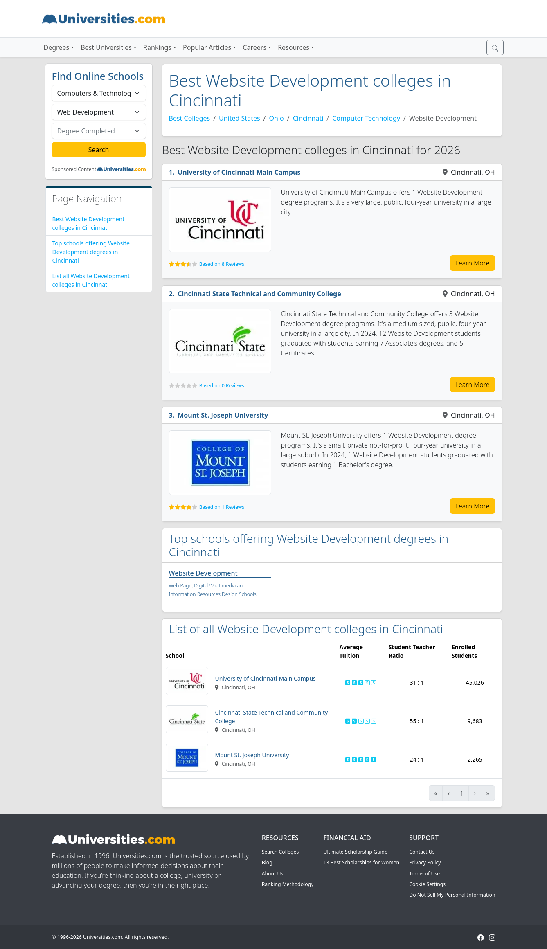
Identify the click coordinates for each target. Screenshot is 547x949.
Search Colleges (280, 851)
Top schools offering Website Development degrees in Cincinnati (91, 251)
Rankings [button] (157, 47)
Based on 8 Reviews (221, 264)
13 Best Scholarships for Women (361, 862)
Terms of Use (424, 873)
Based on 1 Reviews (221, 507)
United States (239, 118)
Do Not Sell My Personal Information (452, 894)
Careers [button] (254, 47)
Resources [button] (293, 47)
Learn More (472, 263)
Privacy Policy (425, 862)
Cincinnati (308, 118)
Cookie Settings (427, 884)
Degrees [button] (57, 47)
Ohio (276, 118)
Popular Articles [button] (207, 47)
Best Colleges (189, 118)
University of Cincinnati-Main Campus (239, 172)
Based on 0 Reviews (221, 385)
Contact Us (421, 851)
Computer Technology (366, 118)
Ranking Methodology (288, 884)
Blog (267, 862)
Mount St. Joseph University (223, 415)
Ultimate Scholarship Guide (355, 851)
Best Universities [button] (106, 47)
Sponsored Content (74, 169)
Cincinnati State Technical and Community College (259, 293)
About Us (273, 873)
